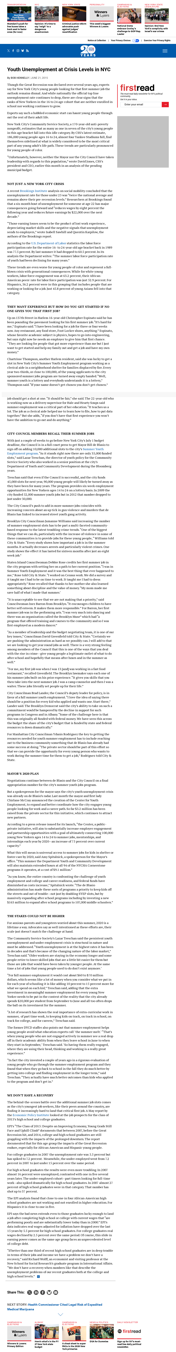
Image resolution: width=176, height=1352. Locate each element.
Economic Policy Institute (31, 1115)
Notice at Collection (97, 40)
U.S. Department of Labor (48, 243)
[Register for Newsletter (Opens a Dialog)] (165, 104)
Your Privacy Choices (125, 40)
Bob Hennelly (20, 77)
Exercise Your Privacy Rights (157, 40)
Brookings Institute (34, 191)
